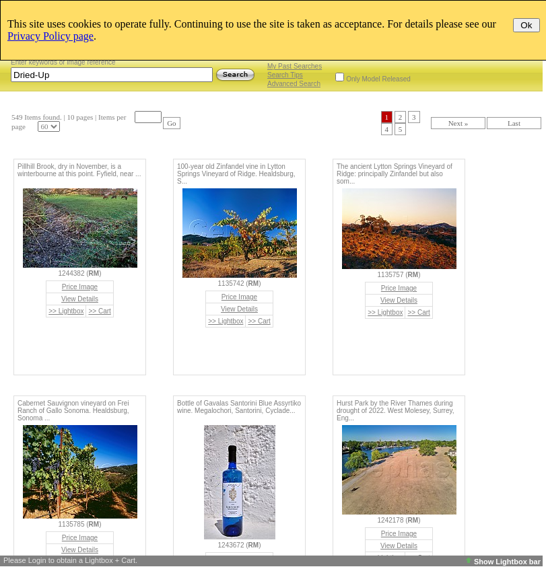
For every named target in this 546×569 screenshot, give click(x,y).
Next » (458, 123)
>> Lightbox (65, 311)
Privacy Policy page (50, 36)
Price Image (80, 287)
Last (514, 123)
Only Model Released (378, 79)
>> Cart (99, 311)
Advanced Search (293, 83)
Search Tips (285, 75)
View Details (79, 299)
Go (171, 123)
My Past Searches (294, 66)
